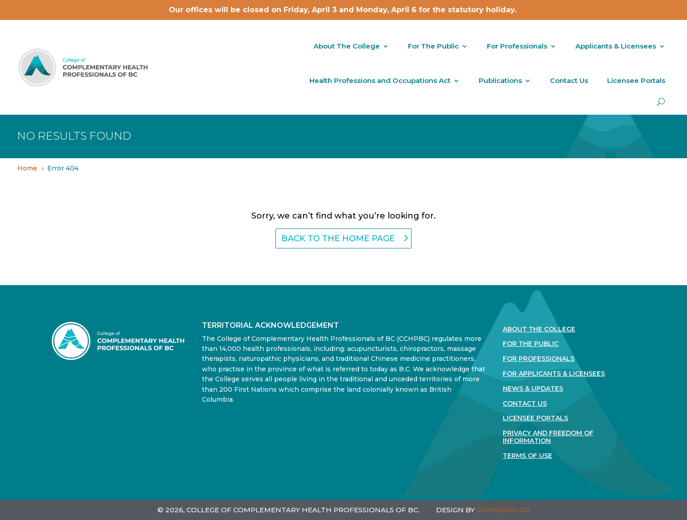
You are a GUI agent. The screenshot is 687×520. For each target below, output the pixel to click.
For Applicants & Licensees (554, 374)
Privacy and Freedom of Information (548, 437)
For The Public (433, 46)
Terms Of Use (527, 456)
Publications (500, 80)
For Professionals (517, 46)
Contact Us (569, 80)
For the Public (531, 344)
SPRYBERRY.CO (503, 509)
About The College (347, 46)
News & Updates (533, 389)
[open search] (661, 102)
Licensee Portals (636, 80)
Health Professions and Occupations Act (380, 80)
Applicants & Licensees (615, 46)
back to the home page (338, 238)
